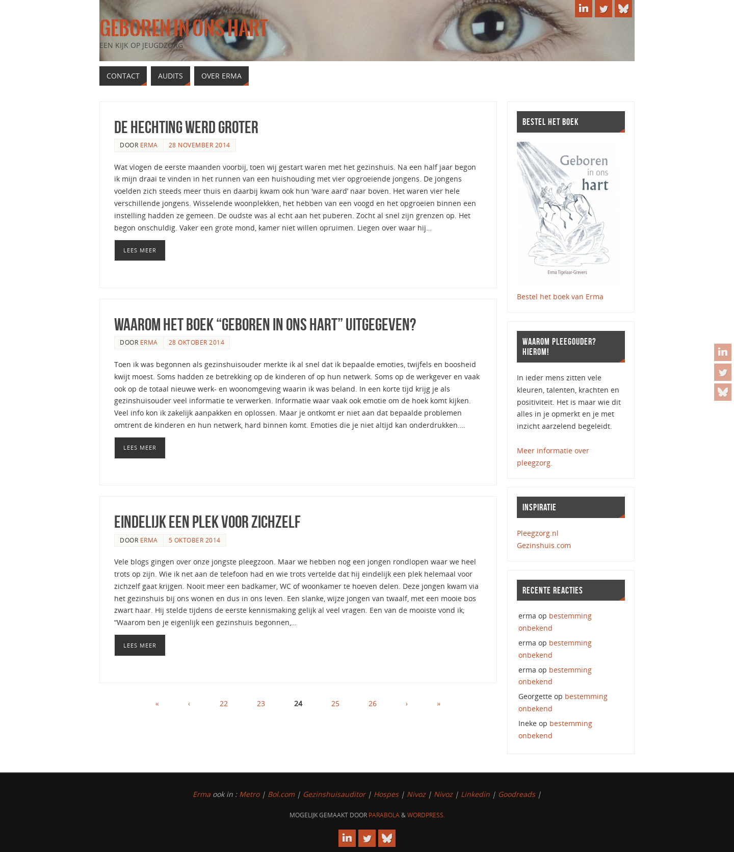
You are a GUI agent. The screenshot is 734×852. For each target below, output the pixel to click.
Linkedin (475, 794)
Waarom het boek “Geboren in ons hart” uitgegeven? (265, 324)
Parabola (384, 815)
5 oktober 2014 (195, 540)
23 (261, 703)
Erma (202, 794)
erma (149, 145)
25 (335, 703)
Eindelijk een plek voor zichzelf (207, 521)
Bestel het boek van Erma (560, 296)
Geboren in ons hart (183, 28)
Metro (249, 794)
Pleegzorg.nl (538, 533)
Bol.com (281, 794)
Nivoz (416, 794)
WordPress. (426, 815)
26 (373, 703)
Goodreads (516, 794)
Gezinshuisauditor (334, 794)
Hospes (386, 794)
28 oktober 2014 (197, 342)
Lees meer (139, 250)
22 (224, 703)
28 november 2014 (199, 145)
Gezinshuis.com (544, 545)
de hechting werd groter (186, 127)
